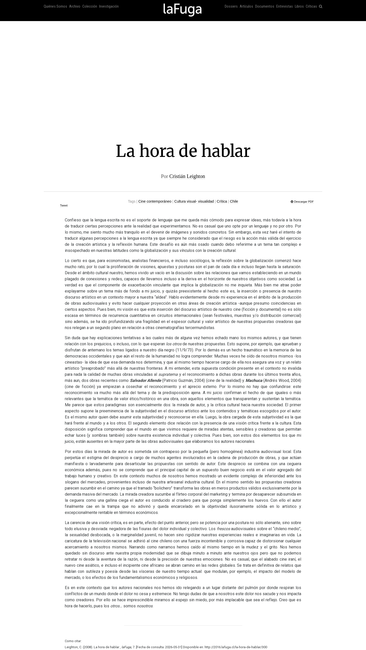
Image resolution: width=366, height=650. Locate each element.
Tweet (64, 205)
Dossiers (231, 6)
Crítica (222, 201)
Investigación (109, 6)
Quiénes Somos (55, 6)
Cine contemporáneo (154, 201)
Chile (234, 201)
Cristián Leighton (187, 176)
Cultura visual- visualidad (194, 201)
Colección (89, 6)
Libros (299, 6)
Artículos (246, 6)
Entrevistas (284, 6)
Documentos (264, 6)
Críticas (311, 6)
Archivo (74, 6)
